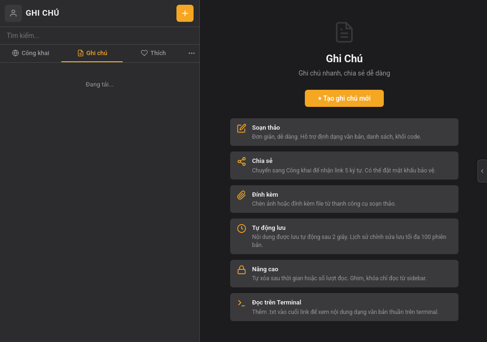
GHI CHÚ (42, 13)
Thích (153, 53)
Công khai (30, 53)
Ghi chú (92, 53)
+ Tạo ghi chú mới (344, 98)
